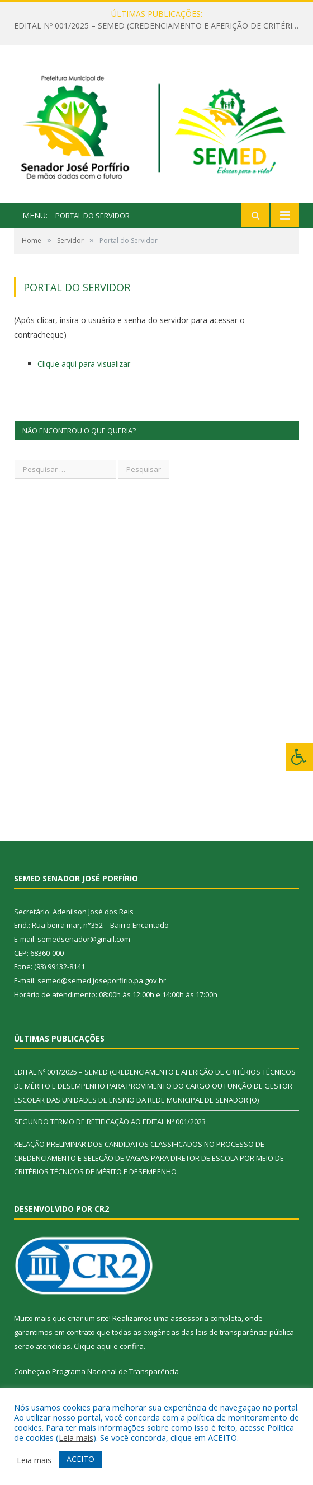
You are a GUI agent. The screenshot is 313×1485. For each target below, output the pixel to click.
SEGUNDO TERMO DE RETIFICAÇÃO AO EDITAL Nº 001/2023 (110, 1122)
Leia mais (76, 1437)
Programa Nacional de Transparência (115, 1371)
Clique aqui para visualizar (83, 363)
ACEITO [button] (80, 1459)
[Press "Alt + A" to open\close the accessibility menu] (299, 756)
